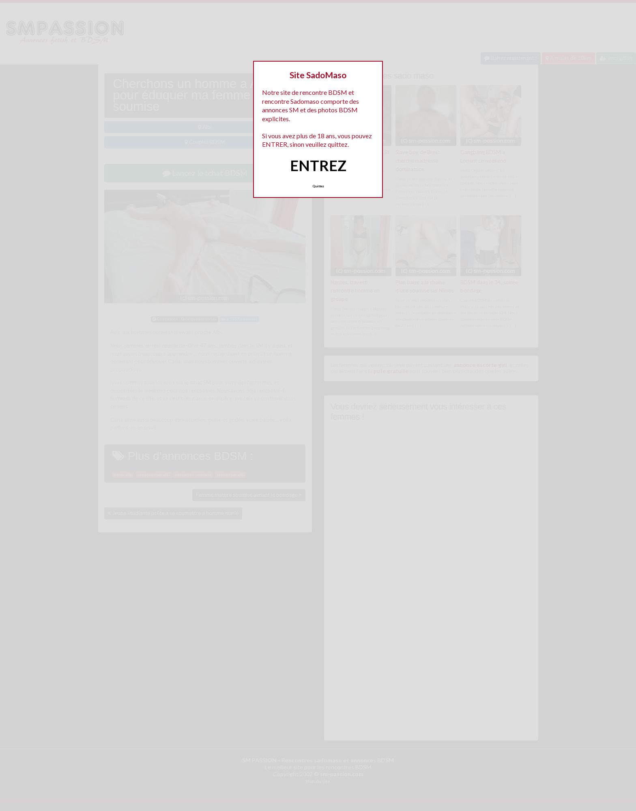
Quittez (318, 186)
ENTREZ (318, 165)
